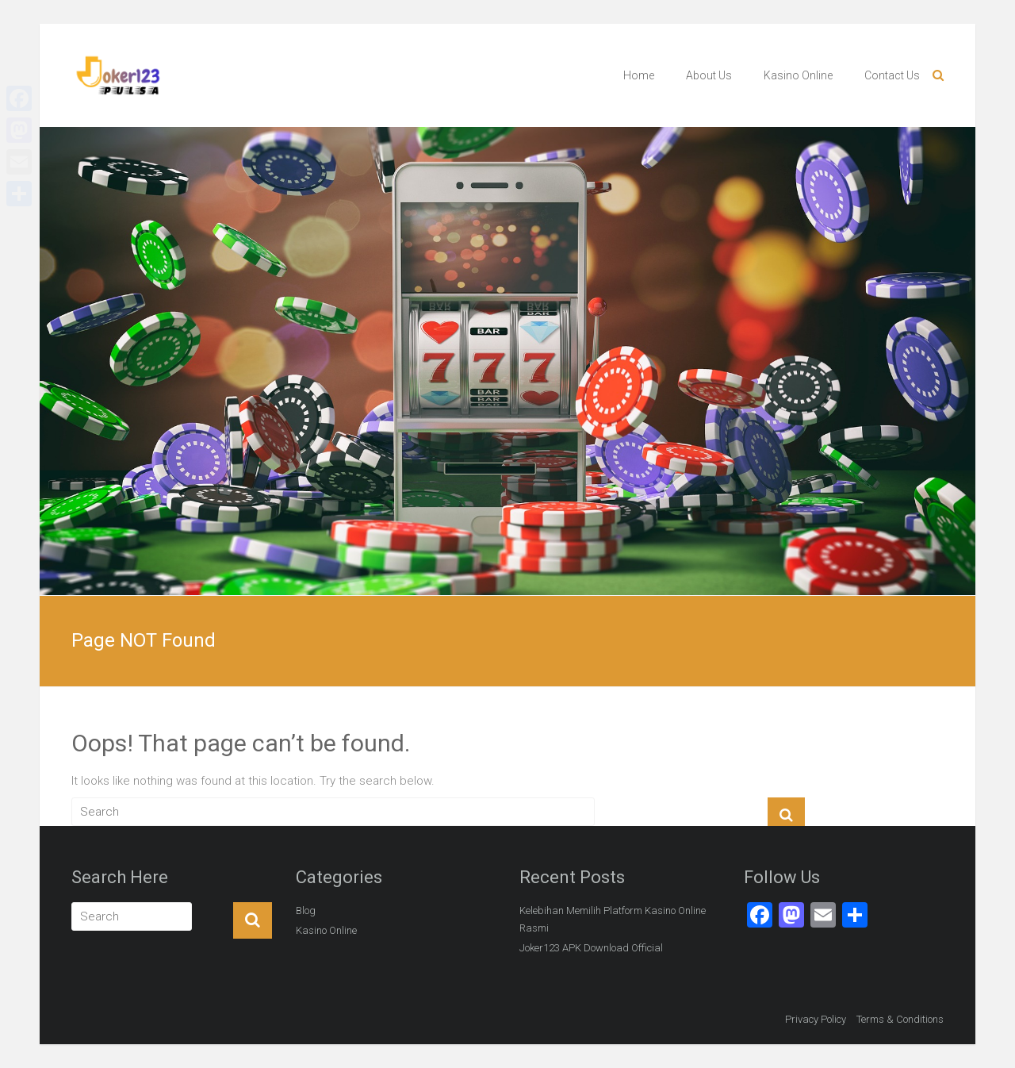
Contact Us (892, 75)
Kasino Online (798, 75)
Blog (306, 910)
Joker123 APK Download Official (591, 948)
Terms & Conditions (900, 1019)
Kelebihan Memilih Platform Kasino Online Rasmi (612, 919)
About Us (709, 75)
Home (638, 75)
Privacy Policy (815, 1019)
